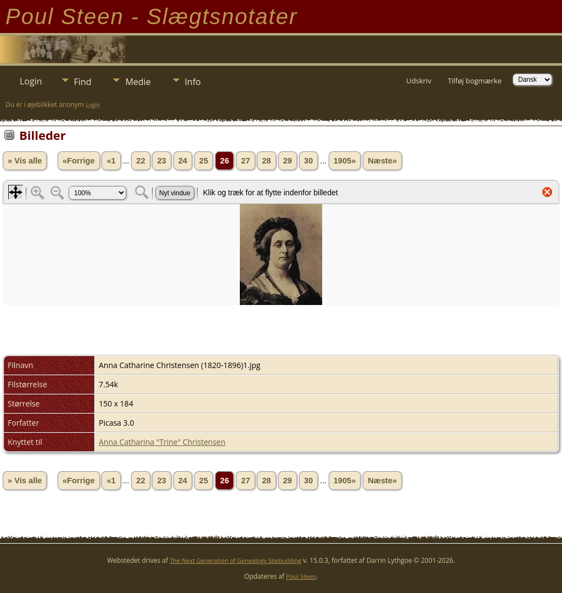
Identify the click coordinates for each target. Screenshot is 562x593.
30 (308, 160)
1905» (345, 160)
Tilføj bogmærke (475, 81)
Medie (137, 82)
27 (245, 160)
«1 (110, 160)
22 (140, 160)
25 (203, 160)
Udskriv (418, 81)
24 (182, 160)
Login (31, 81)
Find (83, 82)
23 (161, 160)
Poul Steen (301, 576)
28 (266, 160)
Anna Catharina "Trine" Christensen (162, 442)
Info (193, 82)
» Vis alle (25, 160)
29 (287, 160)
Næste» (382, 160)
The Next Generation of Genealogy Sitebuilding (235, 560)
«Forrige (79, 160)
